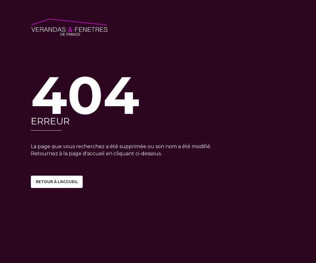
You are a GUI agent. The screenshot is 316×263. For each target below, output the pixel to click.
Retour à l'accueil (57, 181)
